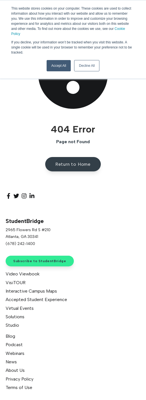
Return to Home (73, 164)
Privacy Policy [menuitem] (19, 379)
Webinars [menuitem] (15, 353)
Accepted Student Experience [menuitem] (36, 299)
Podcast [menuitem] (14, 344)
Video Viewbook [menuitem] (23, 274)
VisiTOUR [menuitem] (16, 282)
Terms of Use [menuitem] (19, 387)
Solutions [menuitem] (15, 316)
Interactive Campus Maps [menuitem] (31, 291)
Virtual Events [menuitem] (20, 308)
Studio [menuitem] (12, 325)
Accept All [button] (58, 66)
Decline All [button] (87, 66)
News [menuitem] (11, 361)
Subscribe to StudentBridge (39, 261)
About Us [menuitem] (15, 370)
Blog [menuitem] (10, 336)
